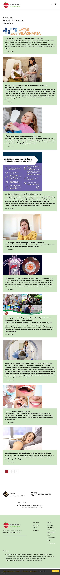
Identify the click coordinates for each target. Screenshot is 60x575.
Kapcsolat (36, 530)
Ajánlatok (36, 525)
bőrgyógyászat (30, 554)
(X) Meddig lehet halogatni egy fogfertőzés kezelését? (24, 243)
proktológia (26, 558)
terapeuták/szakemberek (11, 560)
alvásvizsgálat (16, 554)
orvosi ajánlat (20, 558)
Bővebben (11, 51)
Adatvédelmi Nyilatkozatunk (29, 571)
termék (19, 560)
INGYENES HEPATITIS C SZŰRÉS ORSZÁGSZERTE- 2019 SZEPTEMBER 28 (29, 278)
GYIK (49, 540)
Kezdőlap (36, 522)
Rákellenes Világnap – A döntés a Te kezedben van (23, 194)
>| (16, 471)
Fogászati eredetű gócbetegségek (17, 411)
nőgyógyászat (9, 558)
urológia (35, 560)
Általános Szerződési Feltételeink (11, 571)
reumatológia (33, 558)
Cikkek (35, 528)
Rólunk (49, 522)
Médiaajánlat (51, 532)
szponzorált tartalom (41, 558)
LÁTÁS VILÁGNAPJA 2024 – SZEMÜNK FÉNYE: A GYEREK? (24, 39)
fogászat (41, 554)
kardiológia (25, 556)
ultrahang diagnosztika (27, 560)
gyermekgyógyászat (10, 556)
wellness (40, 560)
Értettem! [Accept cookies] (55, 571)
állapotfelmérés (8, 554)
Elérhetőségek (52, 530)
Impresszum (51, 543)
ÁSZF (49, 535)
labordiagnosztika (46, 556)
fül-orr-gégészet (48, 554)
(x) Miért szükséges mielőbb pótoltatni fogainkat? (23, 136)
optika (14, 558)
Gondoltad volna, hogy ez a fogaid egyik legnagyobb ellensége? (28, 453)
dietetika (36, 554)
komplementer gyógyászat (35, 556)
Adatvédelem (52, 538)
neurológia (53, 556)
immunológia (19, 556)
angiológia (23, 554)
